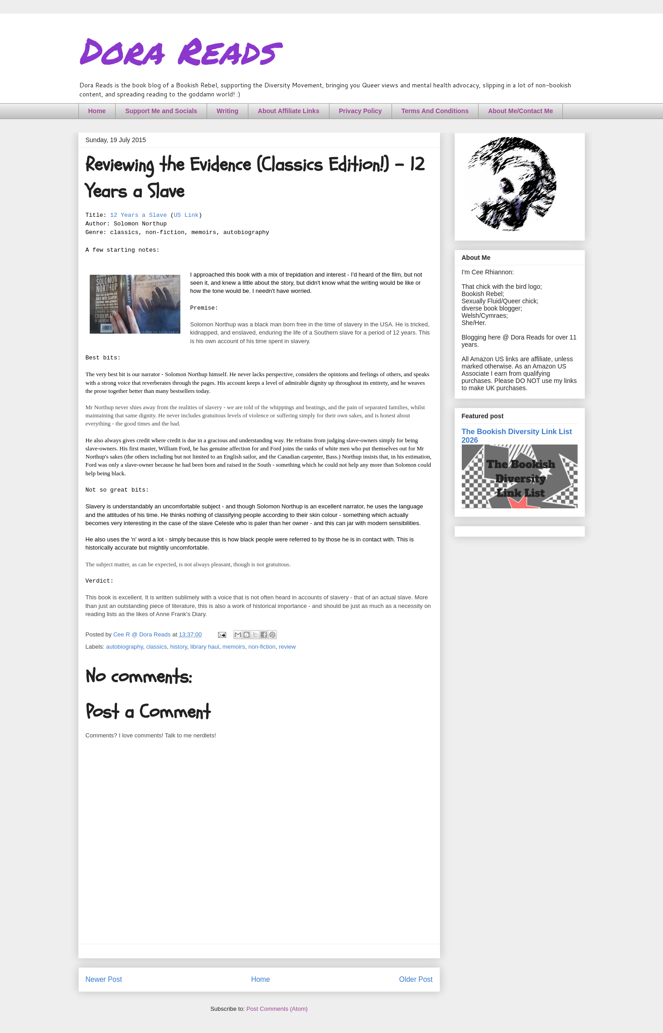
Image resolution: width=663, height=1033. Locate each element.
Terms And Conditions (435, 111)
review (287, 646)
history (178, 646)
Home (97, 111)
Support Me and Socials (161, 111)
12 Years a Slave (138, 215)
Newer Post (104, 979)
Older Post (416, 979)
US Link (186, 215)
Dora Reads (176, 50)
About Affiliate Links (288, 111)
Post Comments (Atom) (277, 1008)
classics (156, 646)
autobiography (124, 646)
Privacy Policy (360, 111)
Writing (227, 111)
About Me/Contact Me (520, 111)
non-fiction (262, 646)
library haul (204, 646)
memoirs (234, 646)
